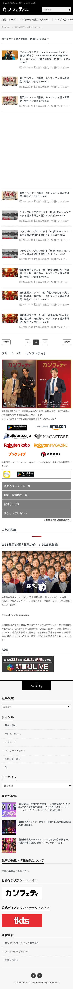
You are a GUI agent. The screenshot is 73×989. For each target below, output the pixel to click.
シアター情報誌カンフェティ (35, 19)
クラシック (10, 742)
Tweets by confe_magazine (15, 615)
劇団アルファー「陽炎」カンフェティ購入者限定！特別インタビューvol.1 (44, 195)
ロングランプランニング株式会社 (22, 943)
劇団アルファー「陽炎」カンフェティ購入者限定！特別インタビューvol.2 (44, 99)
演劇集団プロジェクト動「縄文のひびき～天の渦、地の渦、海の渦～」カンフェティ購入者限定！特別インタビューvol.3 (44, 296)
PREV (6, 342)
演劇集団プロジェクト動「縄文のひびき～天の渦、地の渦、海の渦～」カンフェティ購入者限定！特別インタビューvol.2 (44, 318)
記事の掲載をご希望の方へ (15, 871)
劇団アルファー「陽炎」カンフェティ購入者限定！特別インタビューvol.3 (44, 80)
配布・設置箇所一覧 (15, 495)
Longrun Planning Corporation (45, 983)
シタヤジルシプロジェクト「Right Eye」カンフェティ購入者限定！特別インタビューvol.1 (45, 214)
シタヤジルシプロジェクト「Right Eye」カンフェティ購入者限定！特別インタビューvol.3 (45, 233)
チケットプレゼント (15, 513)
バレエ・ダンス (13, 733)
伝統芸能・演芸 (13, 759)
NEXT (67, 342)
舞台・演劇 (10, 725)
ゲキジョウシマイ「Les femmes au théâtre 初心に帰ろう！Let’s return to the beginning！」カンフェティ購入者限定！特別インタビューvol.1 (45, 57)
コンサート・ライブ (15, 750)
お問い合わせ (12, 960)
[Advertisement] (36, 150)
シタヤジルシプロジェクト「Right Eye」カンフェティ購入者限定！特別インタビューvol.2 (45, 252)
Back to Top (36, 686)
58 (45, 342)
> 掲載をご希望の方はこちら (57, 520)
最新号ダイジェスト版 (17, 486)
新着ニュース (8, 19)
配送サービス (12, 504)
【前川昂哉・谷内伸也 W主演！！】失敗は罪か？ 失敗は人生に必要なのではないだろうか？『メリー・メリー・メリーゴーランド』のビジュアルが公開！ (44, 807)
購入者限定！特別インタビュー (53, 67)
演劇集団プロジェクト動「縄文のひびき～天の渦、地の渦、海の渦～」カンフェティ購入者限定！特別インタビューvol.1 (44, 273)
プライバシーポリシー (16, 951)
